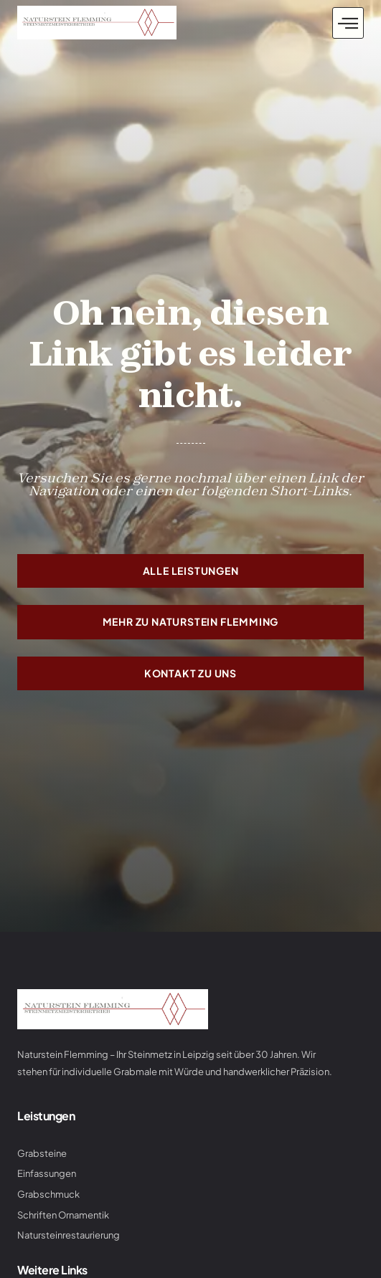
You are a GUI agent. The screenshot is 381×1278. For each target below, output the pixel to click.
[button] (348, 23)
